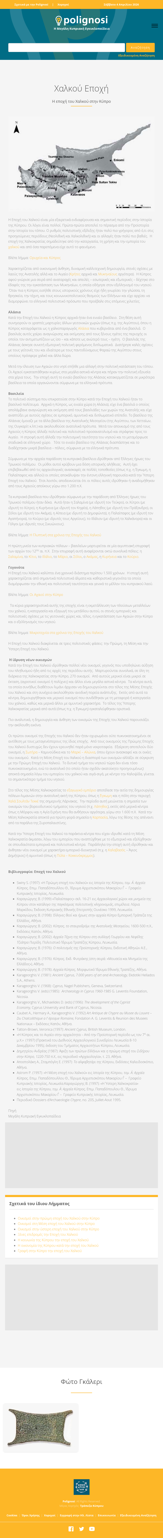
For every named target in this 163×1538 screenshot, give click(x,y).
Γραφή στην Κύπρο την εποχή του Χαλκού (50, 1250)
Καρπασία (100, 817)
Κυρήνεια (109, 556)
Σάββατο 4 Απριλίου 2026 (121, 4)
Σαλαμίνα (15, 556)
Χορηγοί (63, 4)
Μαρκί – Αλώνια (83, 752)
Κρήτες (75, 274)
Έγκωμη (105, 795)
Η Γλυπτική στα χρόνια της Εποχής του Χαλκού (65, 535)
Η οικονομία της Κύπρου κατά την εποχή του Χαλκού (58, 1245)
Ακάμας (92, 556)
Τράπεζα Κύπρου (91, 1506)
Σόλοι (77, 556)
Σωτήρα (31, 752)
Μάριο (63, 556)
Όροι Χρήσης (31, 1515)
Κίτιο (32, 556)
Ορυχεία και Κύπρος (46, 257)
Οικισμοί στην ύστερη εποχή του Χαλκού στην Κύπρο (58, 1229)
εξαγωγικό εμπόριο (81, 790)
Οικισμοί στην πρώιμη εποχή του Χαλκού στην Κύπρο (59, 1218)
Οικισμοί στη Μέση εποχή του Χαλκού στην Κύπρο (56, 1223)
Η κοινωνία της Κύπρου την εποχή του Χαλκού (53, 1240)
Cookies (12, 1515)
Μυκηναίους (107, 274)
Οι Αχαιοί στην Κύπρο (47, 594)
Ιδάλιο (47, 556)
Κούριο (132, 556)
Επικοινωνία (107, 1515)
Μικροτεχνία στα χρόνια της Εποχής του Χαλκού (66, 632)
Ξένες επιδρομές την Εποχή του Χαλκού (48, 1234)
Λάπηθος (101, 806)
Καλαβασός (116, 850)
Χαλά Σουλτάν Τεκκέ (23, 801)
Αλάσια (83, 328)
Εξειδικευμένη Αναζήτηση (136, 55)
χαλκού (13, 247)
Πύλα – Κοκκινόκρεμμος (75, 855)
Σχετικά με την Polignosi (31, 4)
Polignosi (69, 1501)
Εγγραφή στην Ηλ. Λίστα (77, 1515)
